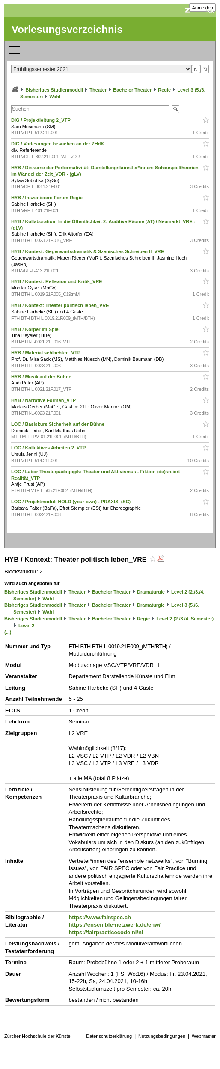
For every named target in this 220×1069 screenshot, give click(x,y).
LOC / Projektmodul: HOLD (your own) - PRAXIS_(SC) (71, 501)
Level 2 (26, 625)
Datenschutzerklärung (109, 1036)
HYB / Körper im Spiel (36, 329)
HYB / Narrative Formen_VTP (44, 400)
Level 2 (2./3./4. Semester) (185, 618)
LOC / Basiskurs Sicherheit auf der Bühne (58, 424)
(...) (8, 632)
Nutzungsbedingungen (161, 1036)
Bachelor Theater (132, 89)
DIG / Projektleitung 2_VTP (41, 120)
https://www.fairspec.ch (99, 917)
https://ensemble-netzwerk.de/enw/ (114, 924)
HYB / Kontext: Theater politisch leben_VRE (60, 305)
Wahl (54, 96)
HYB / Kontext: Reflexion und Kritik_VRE (57, 281)
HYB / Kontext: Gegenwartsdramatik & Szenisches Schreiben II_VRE (88, 251)
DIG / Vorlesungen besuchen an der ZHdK (58, 143)
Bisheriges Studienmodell (54, 89)
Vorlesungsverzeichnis (67, 29)
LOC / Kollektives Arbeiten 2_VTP (49, 447)
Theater (98, 89)
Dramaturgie (151, 591)
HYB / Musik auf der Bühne (42, 376)
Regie (164, 89)
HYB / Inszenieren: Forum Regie (47, 197)
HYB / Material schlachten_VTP (46, 352)
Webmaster (204, 1036)
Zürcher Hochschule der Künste (37, 1036)
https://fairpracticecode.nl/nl (105, 932)
